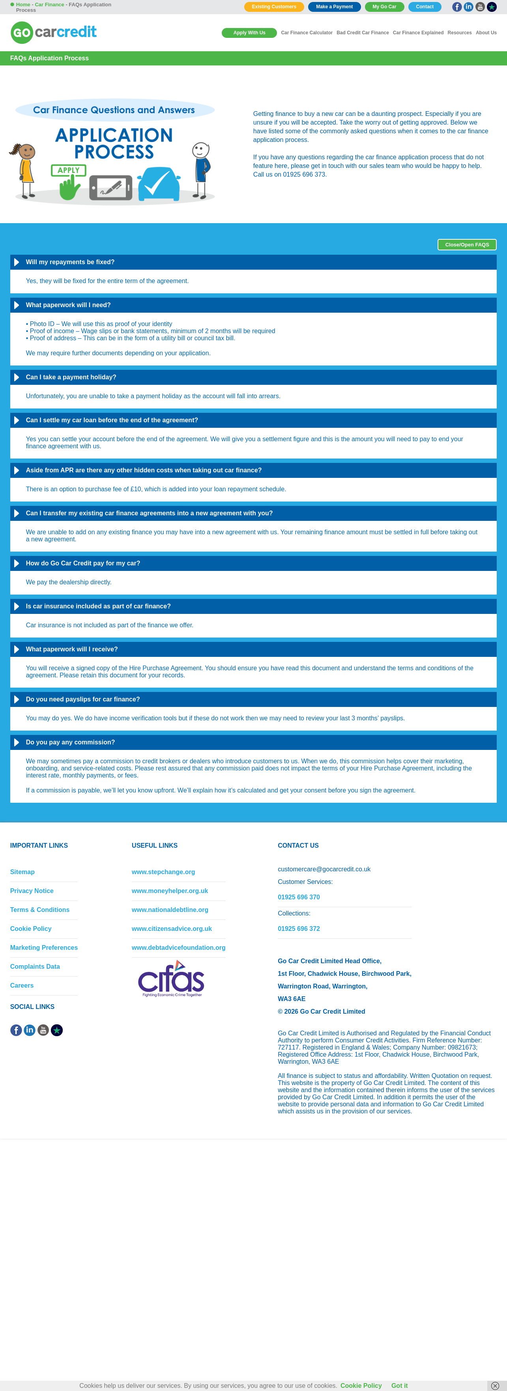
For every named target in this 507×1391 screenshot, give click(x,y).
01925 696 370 (299, 897)
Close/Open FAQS (467, 245)
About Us (486, 32)
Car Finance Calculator (307, 32)
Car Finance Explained (418, 32)
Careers (22, 985)
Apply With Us (250, 32)
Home (23, 4)
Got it (399, 1385)
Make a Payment (334, 6)
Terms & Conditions (40, 909)
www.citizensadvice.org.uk (172, 928)
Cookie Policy (31, 928)
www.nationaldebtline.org (170, 909)
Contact (425, 6)
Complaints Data (35, 966)
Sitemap (22, 872)
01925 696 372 (299, 928)
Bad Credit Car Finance (363, 32)
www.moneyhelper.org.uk (170, 891)
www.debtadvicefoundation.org (179, 947)
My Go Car (385, 6)
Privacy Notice (32, 891)
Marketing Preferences (44, 947)
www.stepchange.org (163, 872)
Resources (460, 32)
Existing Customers (274, 6)
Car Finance (49, 4)
